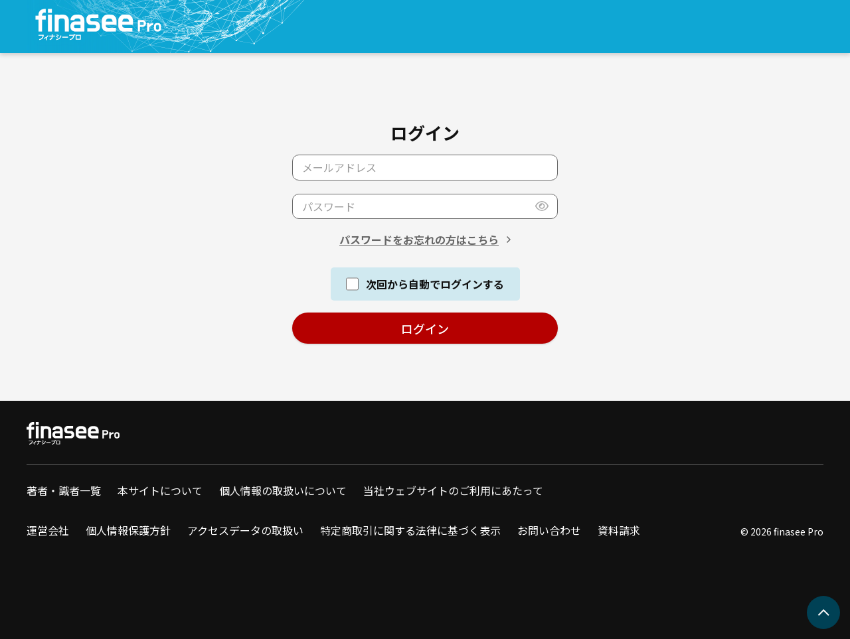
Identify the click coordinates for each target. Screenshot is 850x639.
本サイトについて (160, 490)
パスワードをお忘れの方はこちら (419, 239)
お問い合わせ (549, 530)
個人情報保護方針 (128, 530)
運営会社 (48, 530)
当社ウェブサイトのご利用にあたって (453, 490)
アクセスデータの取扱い (245, 530)
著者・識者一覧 (64, 490)
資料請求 (619, 530)
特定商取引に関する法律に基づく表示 (410, 530)
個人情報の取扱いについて (283, 490)
